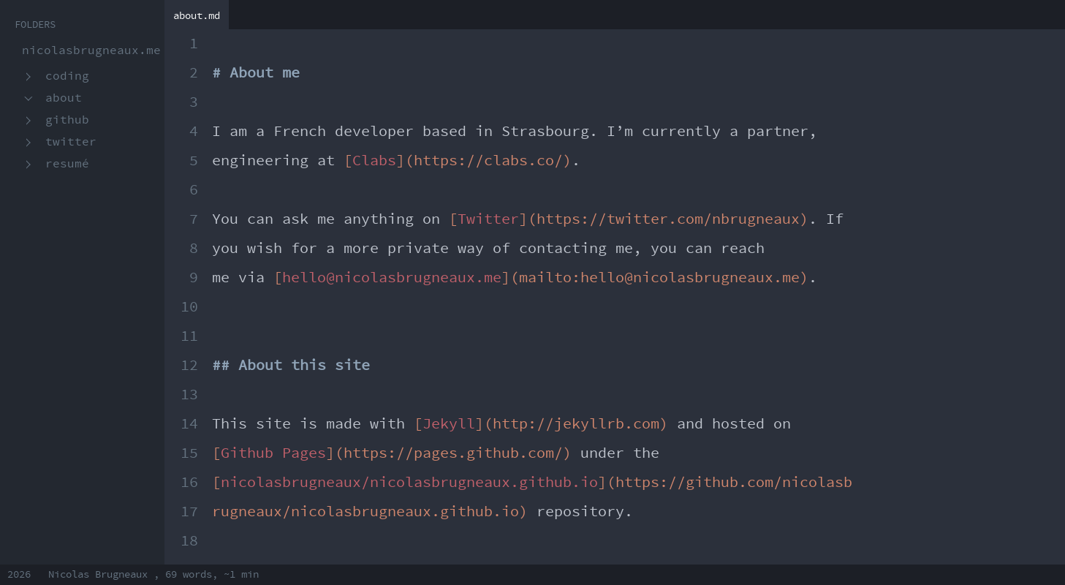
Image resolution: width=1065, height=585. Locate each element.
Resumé (67, 164)
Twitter (70, 142)
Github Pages (273, 453)
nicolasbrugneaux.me (91, 50)
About (63, 98)
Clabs (374, 161)
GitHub (67, 120)
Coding (67, 76)
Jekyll (448, 424)
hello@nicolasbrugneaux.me (391, 278)
